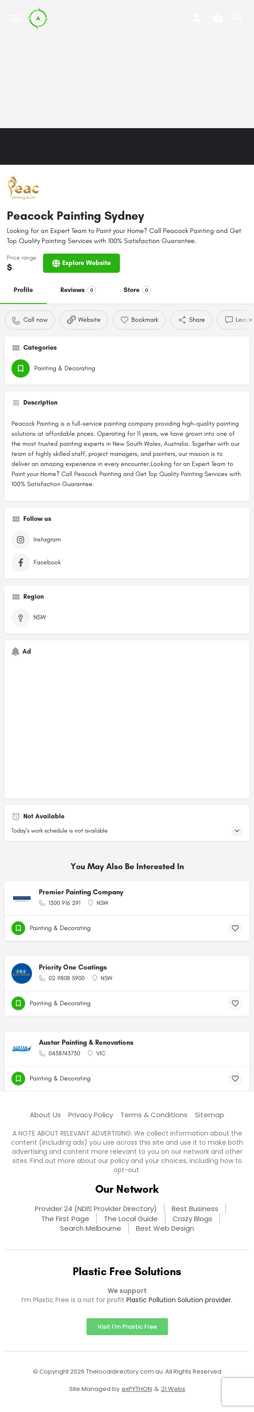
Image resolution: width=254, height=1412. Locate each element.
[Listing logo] (23, 188)
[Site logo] (39, 18)
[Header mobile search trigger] (239, 18)
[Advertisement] (127, 64)
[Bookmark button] (235, 928)
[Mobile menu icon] (15, 18)
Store (137, 290)
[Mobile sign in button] (197, 18)
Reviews (78, 290)
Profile (23, 290)
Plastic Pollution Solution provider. (179, 1299)
